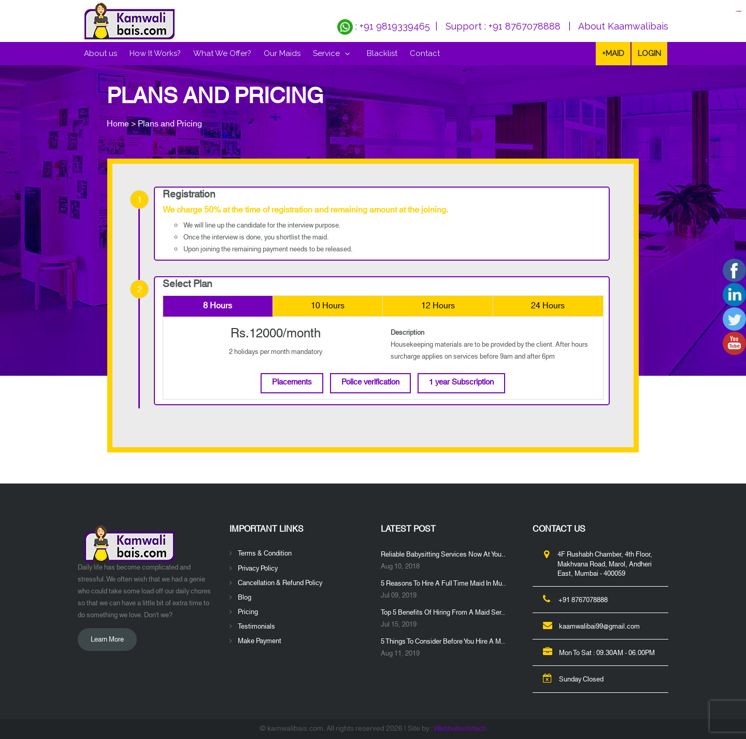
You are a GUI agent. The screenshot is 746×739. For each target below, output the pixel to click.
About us (100, 53)
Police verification (370, 382)
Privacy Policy (258, 568)
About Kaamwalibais (623, 26)
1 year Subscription (461, 382)
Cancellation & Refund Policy (280, 583)
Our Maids (282, 53)
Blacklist (382, 53)
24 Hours (548, 306)
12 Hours (438, 306)
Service (326, 53)
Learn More (107, 639)
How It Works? (155, 53)
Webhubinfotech (460, 728)
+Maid (613, 53)
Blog (244, 597)
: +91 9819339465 (383, 26)
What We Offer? (222, 53)
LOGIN (649, 53)
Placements (292, 382)
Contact (425, 53)
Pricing (248, 612)
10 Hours (328, 306)
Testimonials (256, 626)
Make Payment (259, 641)
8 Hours (217, 306)
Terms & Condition (265, 553)
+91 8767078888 (525, 26)
